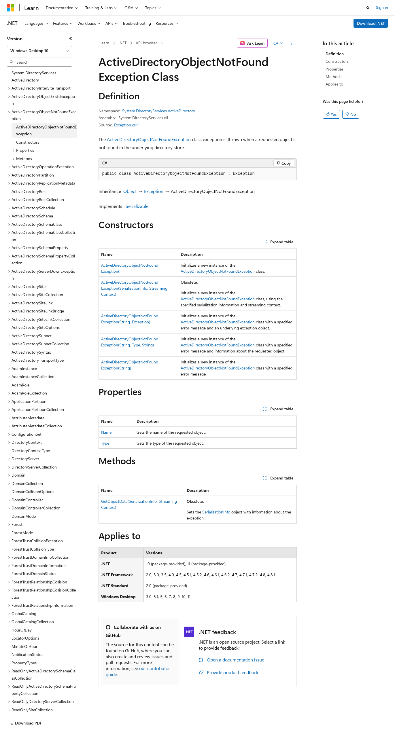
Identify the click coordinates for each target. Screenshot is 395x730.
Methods (333, 76)
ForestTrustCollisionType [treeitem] (33, 549)
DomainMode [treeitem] (24, 516)
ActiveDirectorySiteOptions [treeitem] (36, 327)
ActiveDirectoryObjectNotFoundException (149, 139)
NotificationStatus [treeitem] (27, 654)
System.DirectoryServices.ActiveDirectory (158, 110)
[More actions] (291, 43)
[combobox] (39, 50)
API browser (146, 42)
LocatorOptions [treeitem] (25, 638)
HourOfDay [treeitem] (22, 630)
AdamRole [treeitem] (20, 385)
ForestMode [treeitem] (22, 532)
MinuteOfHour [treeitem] (24, 646)
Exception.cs (125, 125)
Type (105, 443)
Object (130, 191)
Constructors (337, 61)
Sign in (382, 7)
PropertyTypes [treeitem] (24, 662)
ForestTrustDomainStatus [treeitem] (34, 573)
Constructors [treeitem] (27, 142)
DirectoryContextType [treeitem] (31, 450)
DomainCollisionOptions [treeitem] (33, 491)
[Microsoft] (10, 8)
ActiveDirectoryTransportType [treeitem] (38, 360)
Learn (104, 42)
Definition (335, 53)
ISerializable (136, 206)
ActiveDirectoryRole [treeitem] (29, 191)
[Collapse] (71, 38)
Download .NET (371, 23)
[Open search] (368, 8)
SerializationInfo (216, 512)
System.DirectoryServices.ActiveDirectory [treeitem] (34, 76)
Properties (334, 69)
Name (106, 432)
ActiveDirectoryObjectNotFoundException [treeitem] (46, 130)
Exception (153, 191)
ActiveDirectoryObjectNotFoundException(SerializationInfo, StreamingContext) (134, 288)
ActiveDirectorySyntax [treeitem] (31, 352)
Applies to (334, 84)
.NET (122, 42)
